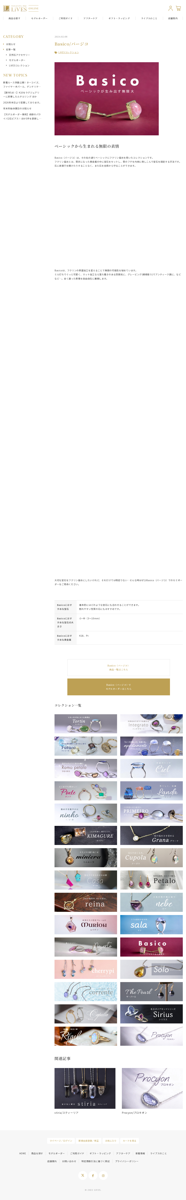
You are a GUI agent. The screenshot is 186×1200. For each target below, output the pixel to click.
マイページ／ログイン (61, 1140)
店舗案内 (173, 18)
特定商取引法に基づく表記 (95, 1161)
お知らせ (11, 44)
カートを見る (129, 1140)
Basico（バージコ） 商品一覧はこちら (118, 667)
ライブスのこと (149, 18)
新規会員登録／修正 (89, 1140)
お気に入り (110, 1140)
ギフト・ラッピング (119, 18)
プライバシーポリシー (127, 1161)
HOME (22, 1153)
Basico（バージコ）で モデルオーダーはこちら (119, 686)
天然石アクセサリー (19, 54)
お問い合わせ (69, 1161)
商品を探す (37, 1153)
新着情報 (140, 1153)
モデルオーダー (17, 60)
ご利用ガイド (66, 18)
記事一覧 (11, 49)
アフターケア (90, 18)
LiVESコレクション (68, 52)
